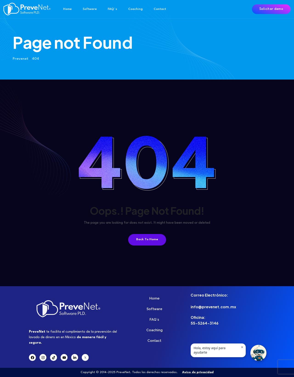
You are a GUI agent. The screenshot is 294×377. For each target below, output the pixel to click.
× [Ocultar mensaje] (242, 347)
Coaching (135, 9)
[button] (258, 353)
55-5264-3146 (204, 323)
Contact (160, 9)
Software (90, 9)
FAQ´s (112, 9)
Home (67, 9)
